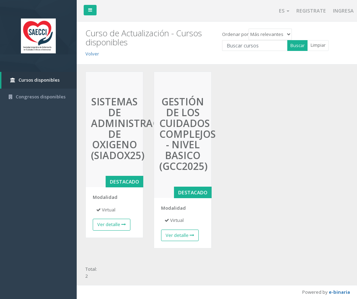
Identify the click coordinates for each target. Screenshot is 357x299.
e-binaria (339, 292)
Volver (92, 54)
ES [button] (284, 10)
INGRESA (343, 10)
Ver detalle (111, 224)
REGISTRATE (311, 10)
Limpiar (318, 45)
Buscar (297, 45)
